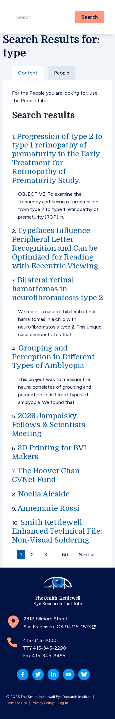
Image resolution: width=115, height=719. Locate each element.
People (61, 73)
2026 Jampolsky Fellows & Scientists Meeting (48, 425)
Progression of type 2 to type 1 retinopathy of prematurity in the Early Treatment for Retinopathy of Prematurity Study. (57, 158)
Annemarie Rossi (48, 508)
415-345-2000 (39, 640)
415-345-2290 (49, 648)
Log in (63, 703)
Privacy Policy (43, 703)
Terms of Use (16, 703)
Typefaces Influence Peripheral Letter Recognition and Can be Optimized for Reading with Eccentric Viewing (55, 248)
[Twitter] (38, 674)
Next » (86, 554)
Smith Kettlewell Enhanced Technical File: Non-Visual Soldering (57, 531)
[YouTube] (69, 674)
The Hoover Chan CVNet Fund (46, 475)
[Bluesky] (84, 674)
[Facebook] (23, 674)
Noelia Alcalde (44, 494)
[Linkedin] (53, 674)
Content (27, 73)
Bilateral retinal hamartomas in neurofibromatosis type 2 (57, 289)
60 (65, 554)
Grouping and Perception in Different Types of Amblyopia (53, 357)
